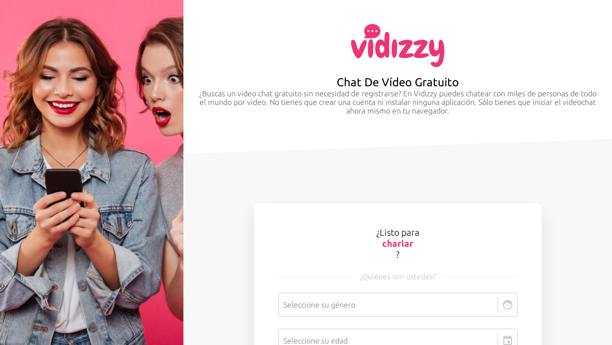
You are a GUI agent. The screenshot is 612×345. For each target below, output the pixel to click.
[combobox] (284, 304)
